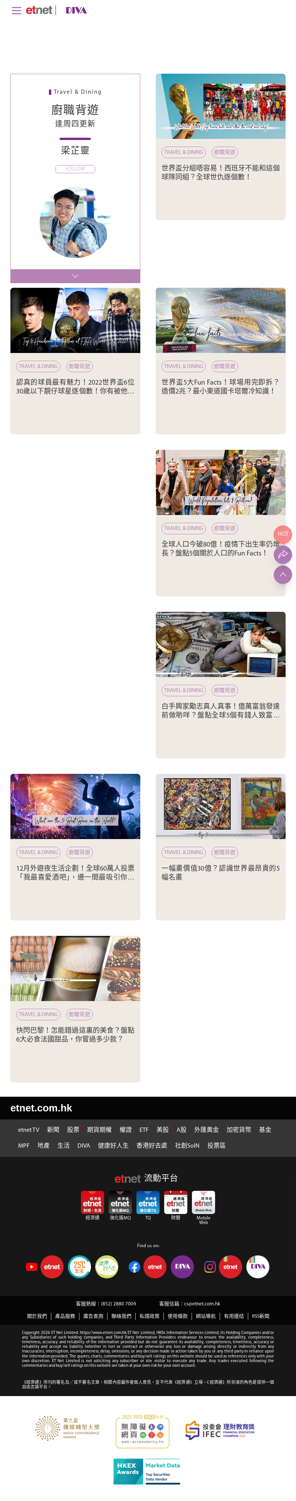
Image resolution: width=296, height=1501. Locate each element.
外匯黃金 (206, 1130)
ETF (144, 1130)
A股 (182, 1130)
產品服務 (65, 1316)
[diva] (75, 10)
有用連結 (234, 1316)
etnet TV (28, 1130)
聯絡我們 (121, 1316)
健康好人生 (113, 1146)
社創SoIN (187, 1146)
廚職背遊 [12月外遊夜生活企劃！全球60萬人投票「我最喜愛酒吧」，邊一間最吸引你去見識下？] (79, 853)
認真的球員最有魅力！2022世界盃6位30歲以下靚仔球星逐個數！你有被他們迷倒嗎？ (75, 392)
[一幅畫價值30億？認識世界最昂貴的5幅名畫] (221, 806)
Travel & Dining (183, 152)
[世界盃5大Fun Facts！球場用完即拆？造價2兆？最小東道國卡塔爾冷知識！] (221, 320)
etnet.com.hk (41, 1108)
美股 (162, 1130)
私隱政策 (150, 1316)
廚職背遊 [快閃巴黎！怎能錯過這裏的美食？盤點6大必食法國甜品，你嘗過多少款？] (79, 1015)
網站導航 (206, 1316)
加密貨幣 (239, 1130)
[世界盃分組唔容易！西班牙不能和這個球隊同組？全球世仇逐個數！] (221, 106)
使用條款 (178, 1316)
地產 (43, 1146)
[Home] (39, 10)
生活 (63, 1146)
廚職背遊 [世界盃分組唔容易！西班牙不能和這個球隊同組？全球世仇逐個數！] (224, 152)
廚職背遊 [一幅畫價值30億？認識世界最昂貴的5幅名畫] (224, 853)
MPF (24, 1146)
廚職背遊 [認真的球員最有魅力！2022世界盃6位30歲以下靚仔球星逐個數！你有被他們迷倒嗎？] (79, 367)
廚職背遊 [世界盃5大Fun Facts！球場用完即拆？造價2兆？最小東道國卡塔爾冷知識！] (224, 367)
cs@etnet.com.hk (202, 1304)
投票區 (216, 1146)
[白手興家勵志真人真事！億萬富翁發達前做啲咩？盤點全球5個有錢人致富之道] (221, 644)
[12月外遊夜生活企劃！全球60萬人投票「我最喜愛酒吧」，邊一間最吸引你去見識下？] (75, 806)
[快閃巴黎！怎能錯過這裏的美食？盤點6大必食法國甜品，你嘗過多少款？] (75, 968)
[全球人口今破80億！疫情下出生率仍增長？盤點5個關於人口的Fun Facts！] (221, 482)
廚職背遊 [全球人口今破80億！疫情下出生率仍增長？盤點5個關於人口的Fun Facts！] (224, 529)
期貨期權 (99, 1130)
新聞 (53, 1130)
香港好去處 (151, 1146)
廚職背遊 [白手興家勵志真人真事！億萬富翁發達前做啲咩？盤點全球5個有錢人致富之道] (224, 691)
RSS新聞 (260, 1316)
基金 (265, 1130)
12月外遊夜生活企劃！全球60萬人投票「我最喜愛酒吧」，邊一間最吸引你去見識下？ (75, 878)
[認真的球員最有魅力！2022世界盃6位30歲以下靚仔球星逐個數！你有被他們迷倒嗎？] (75, 320)
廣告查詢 (93, 1316)
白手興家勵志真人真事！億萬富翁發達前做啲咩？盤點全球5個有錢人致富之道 (220, 716)
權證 (125, 1130)
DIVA (83, 1146)
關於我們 (37, 1316)
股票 (73, 1130)
